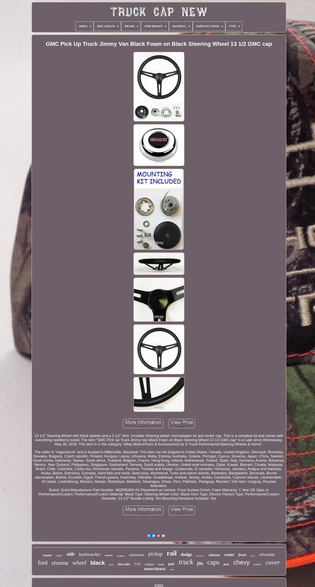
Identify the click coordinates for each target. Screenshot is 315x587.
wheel (79, 562)
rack (172, 569)
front (242, 555)
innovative (200, 556)
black (97, 563)
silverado (267, 554)
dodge (186, 554)
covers (108, 555)
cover (273, 562)
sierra (252, 556)
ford (42, 562)
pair (171, 564)
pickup (155, 554)
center (229, 554)
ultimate (214, 555)
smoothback (155, 569)
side (70, 554)
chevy (241, 562)
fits (200, 563)
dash (226, 564)
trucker (258, 564)
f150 (137, 564)
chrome (60, 563)
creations (121, 556)
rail (172, 553)
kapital (47, 555)
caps (213, 562)
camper (149, 564)
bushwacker (90, 554)
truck (186, 562)
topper (59, 555)
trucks (161, 564)
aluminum (136, 555)
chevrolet (124, 564)
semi (111, 564)
